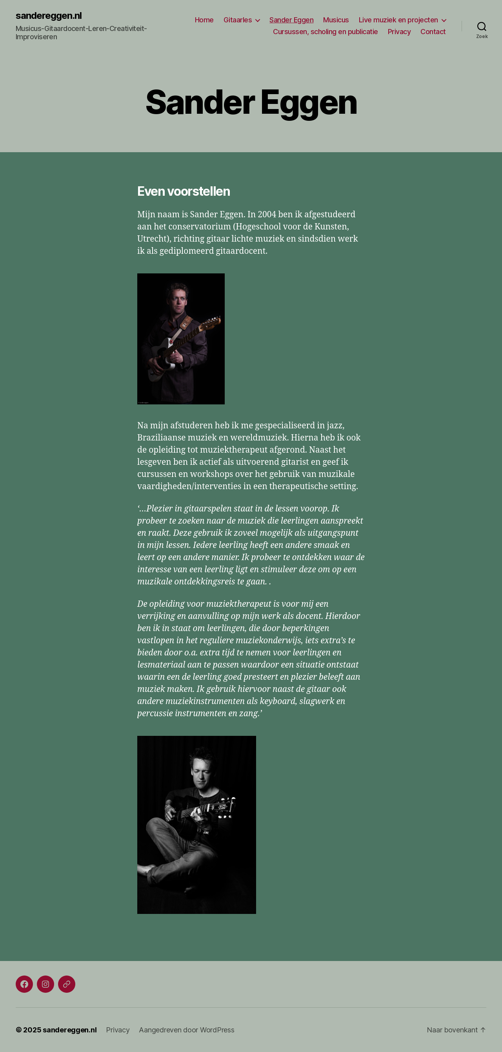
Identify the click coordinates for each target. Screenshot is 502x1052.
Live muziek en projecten (398, 20)
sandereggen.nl (49, 15)
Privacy (399, 31)
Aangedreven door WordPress (186, 1030)
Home (204, 20)
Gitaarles (238, 20)
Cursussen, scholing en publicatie (325, 31)
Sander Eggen (291, 20)
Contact (433, 31)
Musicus (336, 20)
